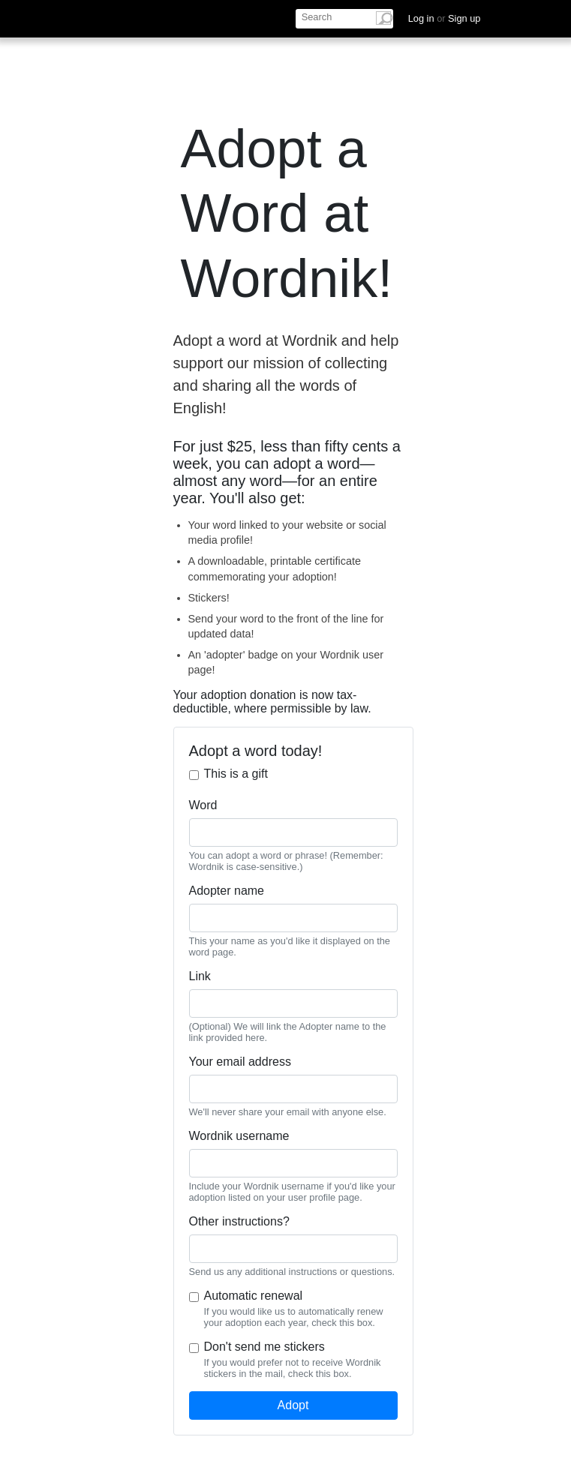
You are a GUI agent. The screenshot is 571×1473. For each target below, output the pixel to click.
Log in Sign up (444, 18)
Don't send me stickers (264, 1346)
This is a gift (236, 773)
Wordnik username (239, 1136)
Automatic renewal (253, 1295)
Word (203, 805)
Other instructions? (239, 1221)
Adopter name (227, 890)
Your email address (240, 1061)
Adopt (293, 1405)
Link (200, 976)
